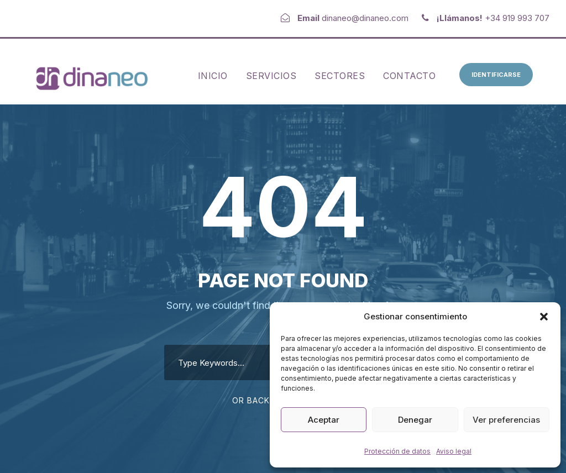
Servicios (271, 75)
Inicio (213, 75)
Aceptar (323, 419)
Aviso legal (453, 451)
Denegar (415, 419)
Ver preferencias (506, 419)
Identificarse (496, 74)
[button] (543, 316)
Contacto (409, 75)
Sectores (340, 75)
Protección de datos (397, 451)
